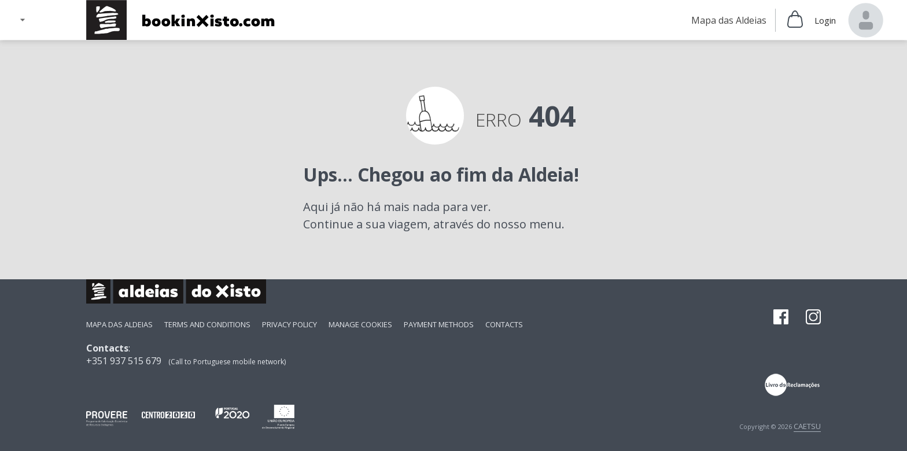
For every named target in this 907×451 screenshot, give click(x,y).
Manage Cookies (360, 324)
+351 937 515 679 (123, 360)
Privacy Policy (289, 324)
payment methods (439, 324)
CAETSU (807, 426)
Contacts (504, 324)
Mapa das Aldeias (119, 324)
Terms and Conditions (207, 324)
